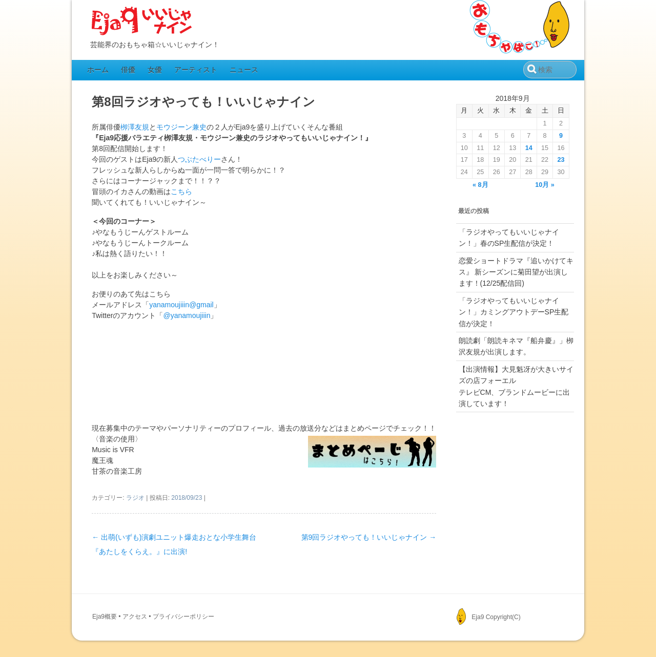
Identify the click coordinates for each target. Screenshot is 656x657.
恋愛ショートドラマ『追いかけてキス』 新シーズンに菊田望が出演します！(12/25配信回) (516, 272)
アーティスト (195, 70)
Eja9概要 (104, 616)
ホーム (98, 70)
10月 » (545, 184)
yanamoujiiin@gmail (181, 305)
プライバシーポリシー (183, 616)
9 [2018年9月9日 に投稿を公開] (561, 135)
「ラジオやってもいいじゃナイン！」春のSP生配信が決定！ (509, 237)
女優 (155, 70)
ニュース (244, 70)
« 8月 (480, 184)
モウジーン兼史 (181, 127)
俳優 (128, 70)
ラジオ (135, 497)
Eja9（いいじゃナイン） (142, 21)
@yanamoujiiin (186, 315)
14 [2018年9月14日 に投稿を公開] (528, 148)
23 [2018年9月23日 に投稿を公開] (561, 159)
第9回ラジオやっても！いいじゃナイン (369, 537)
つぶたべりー (199, 159)
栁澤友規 (134, 127)
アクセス (134, 616)
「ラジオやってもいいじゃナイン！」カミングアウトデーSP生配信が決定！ (514, 312)
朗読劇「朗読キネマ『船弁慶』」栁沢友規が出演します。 (516, 346)
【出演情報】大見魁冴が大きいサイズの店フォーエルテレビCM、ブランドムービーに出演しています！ (516, 386)
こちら (181, 191)
